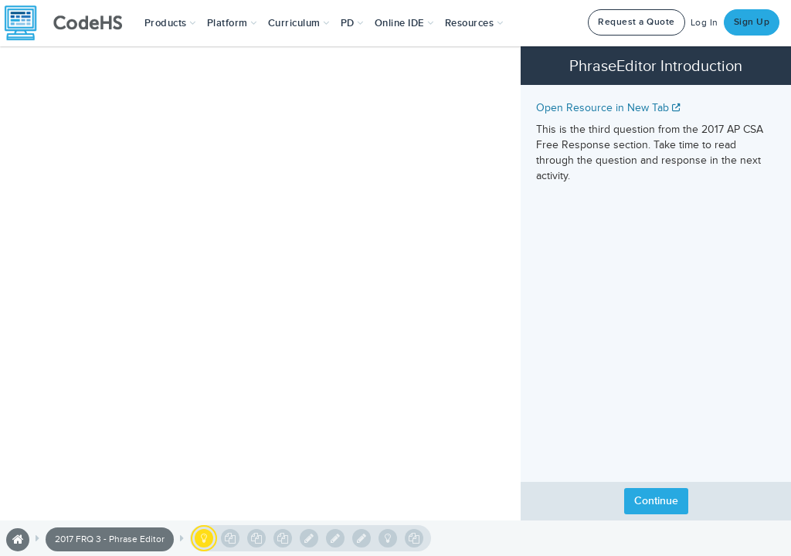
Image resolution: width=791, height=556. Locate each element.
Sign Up (752, 22)
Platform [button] (232, 23)
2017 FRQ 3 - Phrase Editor (110, 539)
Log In (704, 23)
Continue (656, 500)
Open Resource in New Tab (608, 107)
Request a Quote (636, 22)
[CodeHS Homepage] (69, 23)
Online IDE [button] (404, 23)
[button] (170, 23)
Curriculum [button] (299, 23)
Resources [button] (474, 23)
